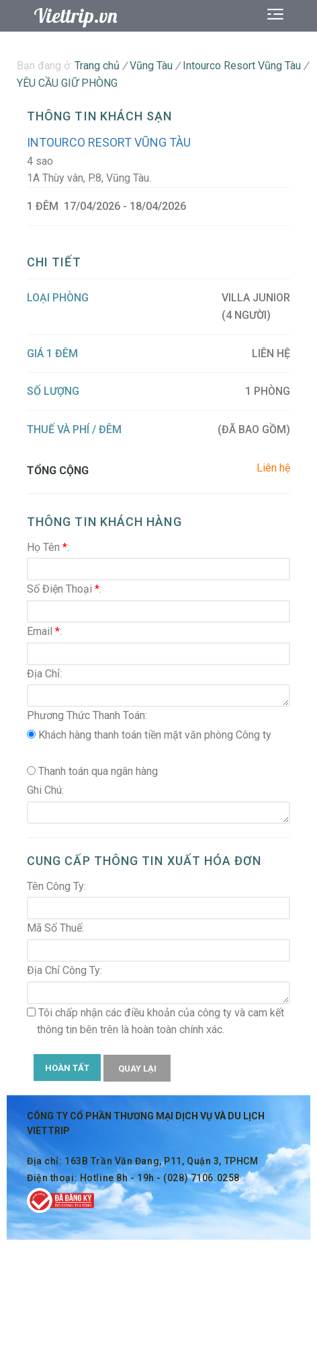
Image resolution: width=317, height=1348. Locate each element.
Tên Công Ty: (56, 886)
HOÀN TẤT (67, 1068)
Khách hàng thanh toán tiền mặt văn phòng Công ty (149, 734)
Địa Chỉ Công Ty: (64, 970)
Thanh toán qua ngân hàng (92, 771)
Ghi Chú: (45, 790)
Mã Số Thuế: (55, 928)
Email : (44, 631)
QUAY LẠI (137, 1068)
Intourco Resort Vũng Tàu (109, 142)
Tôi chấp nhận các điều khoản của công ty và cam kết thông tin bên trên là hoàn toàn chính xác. (155, 1021)
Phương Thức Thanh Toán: (87, 715)
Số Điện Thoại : (64, 589)
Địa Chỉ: (44, 673)
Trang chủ (97, 65)
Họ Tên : (48, 547)
